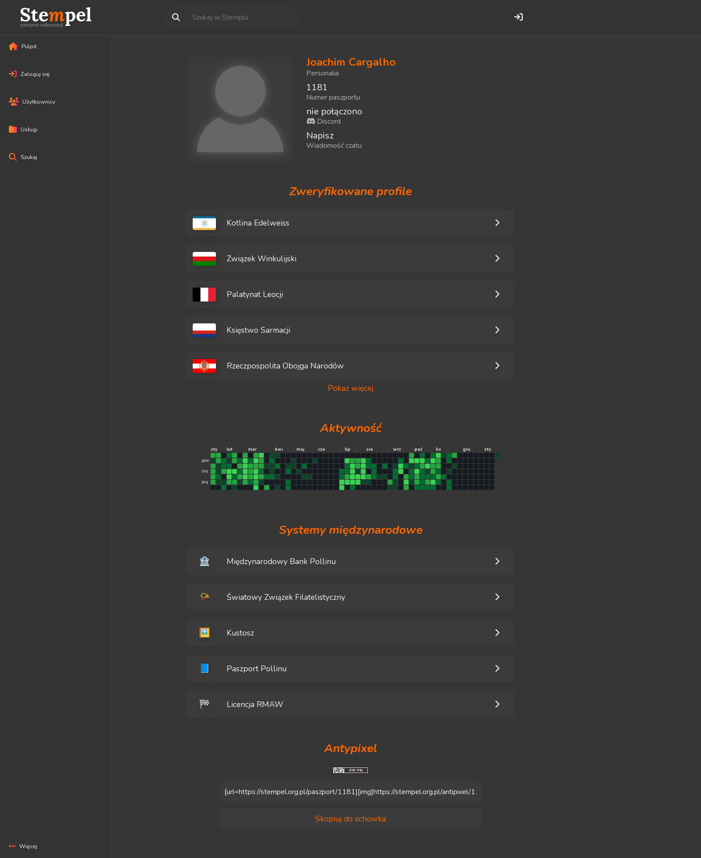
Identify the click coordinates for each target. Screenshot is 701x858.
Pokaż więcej (350, 388)
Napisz (320, 135)
